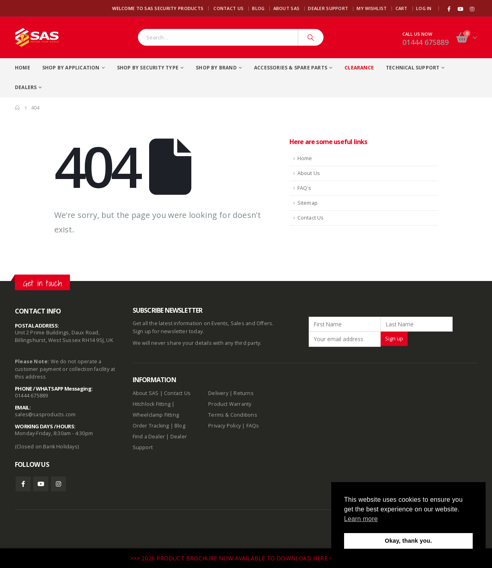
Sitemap (307, 203)
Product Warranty (230, 404)
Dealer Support (328, 8)
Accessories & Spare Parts (290, 67)
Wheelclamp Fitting (156, 414)
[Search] (310, 37)
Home (22, 67)
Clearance (359, 67)
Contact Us (228, 8)
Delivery (218, 393)
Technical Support (412, 67)
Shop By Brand (216, 67)
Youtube (40, 483)
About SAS (286, 8)
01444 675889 (425, 42)
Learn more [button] (361, 518)
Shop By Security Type (147, 67)
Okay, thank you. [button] (408, 540)
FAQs (252, 425)
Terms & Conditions (232, 414)
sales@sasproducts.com (45, 414)
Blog (258, 8)
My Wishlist (372, 8)
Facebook (23, 483)
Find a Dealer (149, 436)
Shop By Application (71, 67)
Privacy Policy (224, 425)
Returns (243, 393)
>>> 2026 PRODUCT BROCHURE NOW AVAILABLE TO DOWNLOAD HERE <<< (235, 558)
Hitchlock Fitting (151, 404)
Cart (402, 8)
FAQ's (304, 188)
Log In (424, 8)
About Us (308, 173)
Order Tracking (151, 425)
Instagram (58, 483)
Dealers (26, 87)
